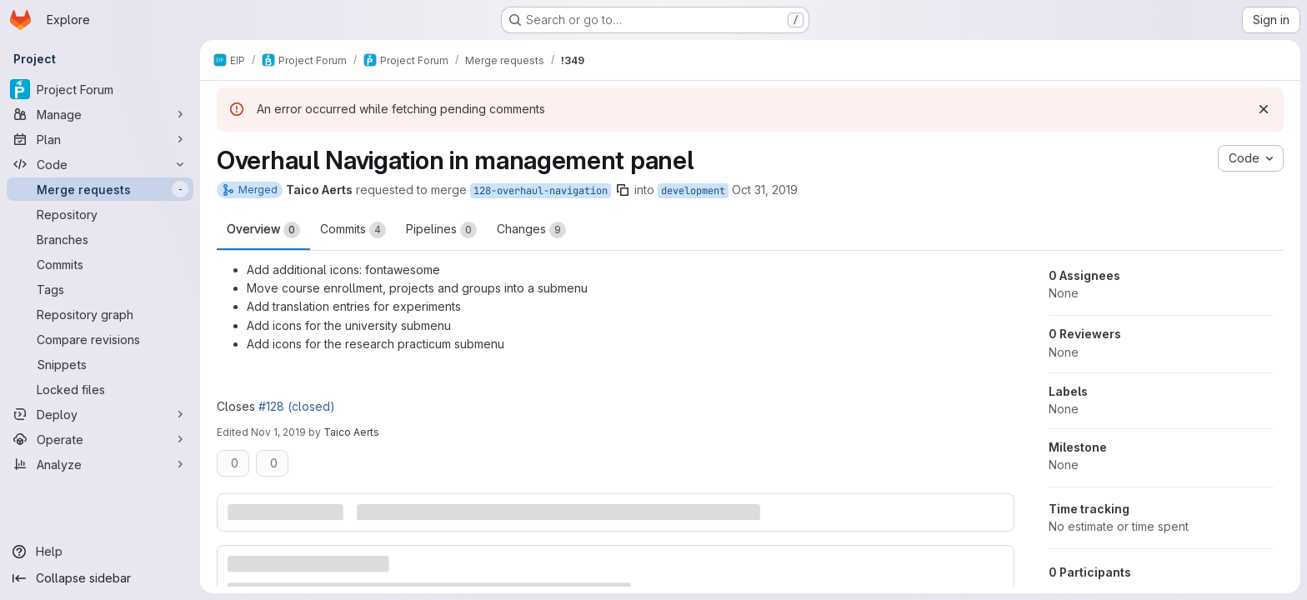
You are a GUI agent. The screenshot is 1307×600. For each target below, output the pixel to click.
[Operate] (100, 439)
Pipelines (441, 230)
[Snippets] (100, 364)
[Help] (100, 551)
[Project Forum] (100, 89)
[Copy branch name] (623, 190)
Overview (263, 230)
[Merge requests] (100, 189)
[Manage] (100, 114)
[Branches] (100, 239)
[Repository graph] (100, 314)
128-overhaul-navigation (540, 191)
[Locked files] (100, 389)
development (693, 191)
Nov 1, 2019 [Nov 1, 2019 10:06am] (278, 432)
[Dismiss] (1264, 109)
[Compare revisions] (100, 339)
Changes (531, 230)
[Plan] (100, 139)
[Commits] (100, 264)
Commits (353, 230)
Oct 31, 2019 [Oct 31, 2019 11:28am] (765, 189)
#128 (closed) (296, 406)
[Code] (100, 164)
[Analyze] (100, 464)
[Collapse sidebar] (100, 578)
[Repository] (100, 214)
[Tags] (100, 289)
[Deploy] (100, 414)
